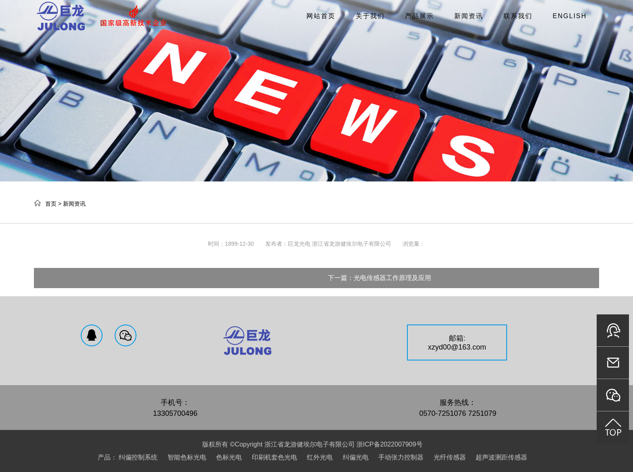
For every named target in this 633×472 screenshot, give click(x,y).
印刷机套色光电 (274, 457)
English (570, 16)
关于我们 (370, 16)
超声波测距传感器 (501, 457)
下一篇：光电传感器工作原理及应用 (379, 277)
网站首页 (320, 16)
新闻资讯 (468, 16)
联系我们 (517, 16)
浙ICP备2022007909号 (389, 444)
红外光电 (320, 457)
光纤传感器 (450, 457)
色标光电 (229, 457)
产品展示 (419, 16)
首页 (51, 203)
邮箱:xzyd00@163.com (457, 342)
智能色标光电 (187, 457)
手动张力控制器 (400, 457)
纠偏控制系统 (138, 457)
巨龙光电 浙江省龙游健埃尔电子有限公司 (339, 243)
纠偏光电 (356, 457)
